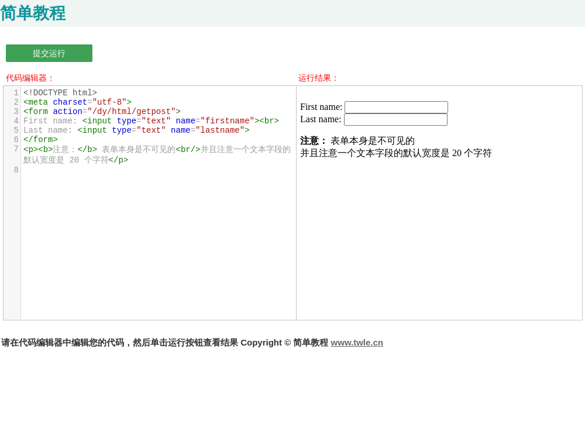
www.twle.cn (357, 342)
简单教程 (33, 13)
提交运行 (49, 53)
